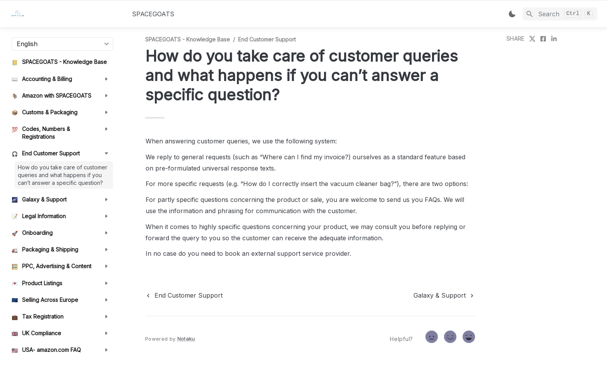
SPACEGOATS (153, 14)
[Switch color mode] (512, 14)
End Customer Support (267, 39)
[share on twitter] (532, 39)
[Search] (560, 14)
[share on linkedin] (554, 39)
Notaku (186, 339)
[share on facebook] (543, 39)
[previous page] (184, 295)
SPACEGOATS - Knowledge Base (187, 39)
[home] (66, 14)
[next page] (444, 295)
